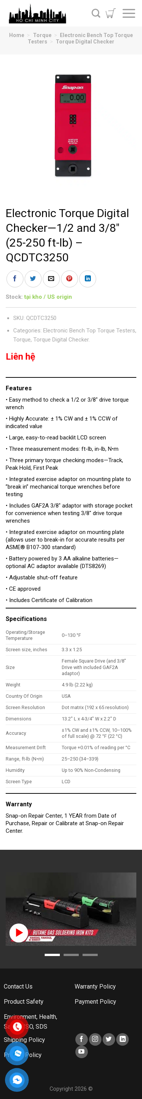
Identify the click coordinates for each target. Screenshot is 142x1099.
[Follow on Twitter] (109, 1039)
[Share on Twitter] (33, 278)
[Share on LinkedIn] (87, 278)
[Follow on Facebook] (81, 1039)
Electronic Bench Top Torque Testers (89, 330)
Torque (42, 35)
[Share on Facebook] (14, 278)
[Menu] (128, 13)
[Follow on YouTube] (81, 1052)
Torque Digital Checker (85, 42)
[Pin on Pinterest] (69, 278)
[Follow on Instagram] (95, 1039)
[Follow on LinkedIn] (122, 1039)
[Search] (96, 13)
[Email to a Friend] (51, 278)
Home (16, 35)
